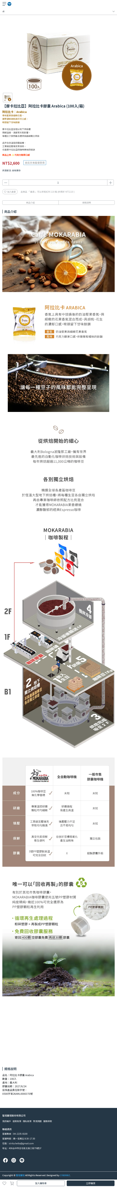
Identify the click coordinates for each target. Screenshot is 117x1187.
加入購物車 (41, 1183)
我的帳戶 (6, 1121)
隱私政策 (27, 1121)
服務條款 (47, 1121)
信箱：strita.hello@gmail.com (18, 1143)
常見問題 (37, 1121)
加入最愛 (10, 191)
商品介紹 (30, 202)
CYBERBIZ (65, 1175)
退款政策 (17, 1121)
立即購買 (90, 1183)
